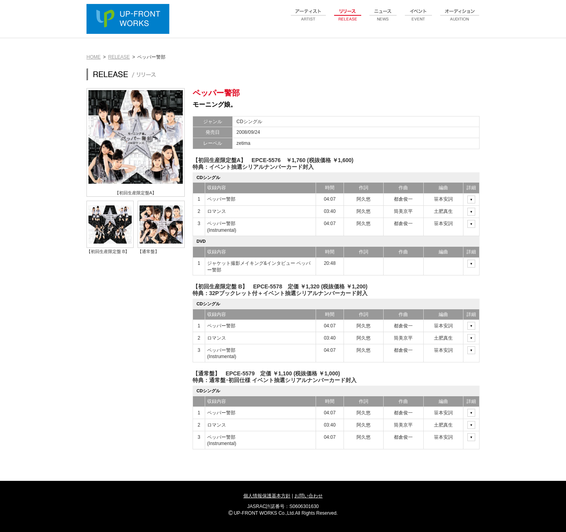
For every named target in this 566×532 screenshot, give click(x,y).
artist (308, 19)
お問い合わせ (308, 496)
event (418, 19)
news (383, 19)
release (348, 19)
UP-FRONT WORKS (129, 19)
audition (460, 19)
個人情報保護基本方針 (266, 496)
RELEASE (119, 57)
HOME (93, 57)
